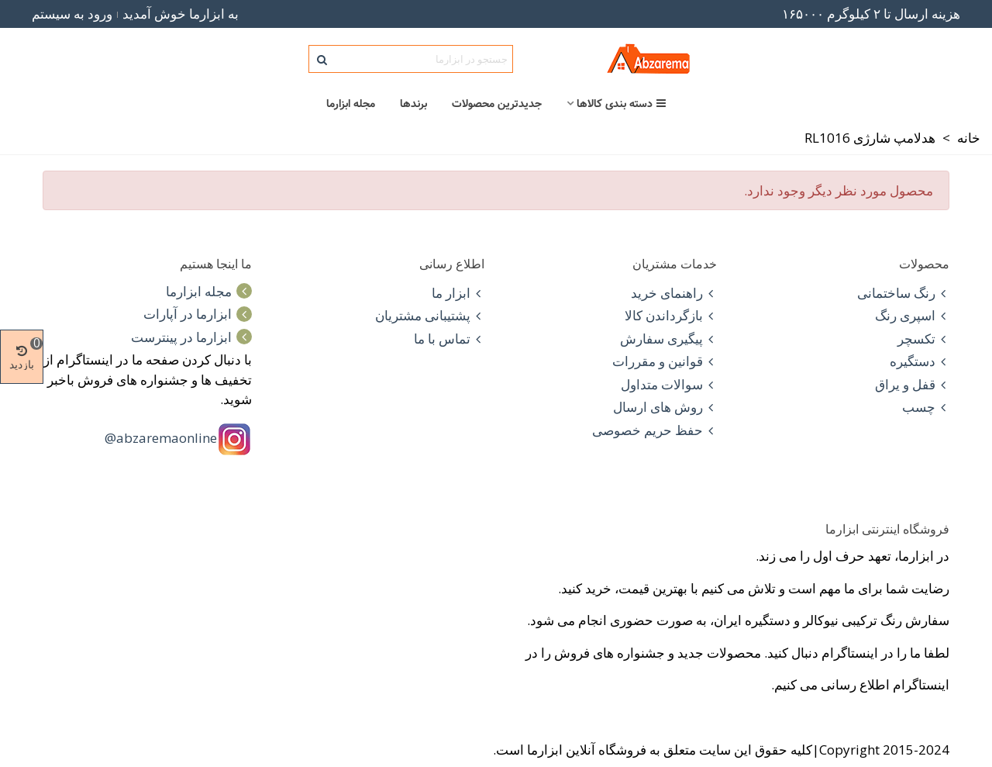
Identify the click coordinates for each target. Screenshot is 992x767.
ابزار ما (458, 293)
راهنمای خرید (674, 293)
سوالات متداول (669, 385)
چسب (925, 407)
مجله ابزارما (350, 104)
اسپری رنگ (912, 316)
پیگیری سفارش (668, 339)
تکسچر (923, 339)
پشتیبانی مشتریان (429, 316)
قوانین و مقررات (664, 361)
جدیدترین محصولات (497, 104)
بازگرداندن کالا (671, 316)
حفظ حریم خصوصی (654, 430)
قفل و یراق (912, 385)
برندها (413, 104)
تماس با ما (449, 339)
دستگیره (919, 361)
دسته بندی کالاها (621, 104)
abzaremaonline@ (161, 438)
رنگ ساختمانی (903, 293)
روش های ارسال (665, 407)
